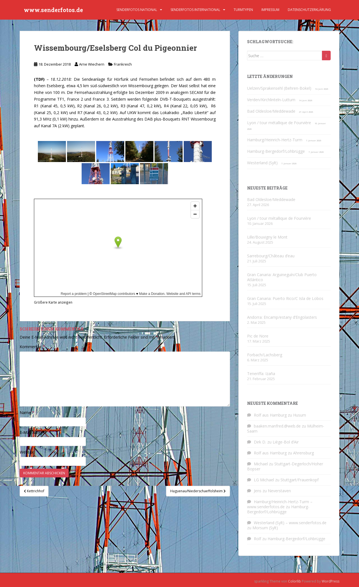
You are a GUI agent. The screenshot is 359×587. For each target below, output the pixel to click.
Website (27, 452)
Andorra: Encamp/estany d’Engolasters (282, 317)
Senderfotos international (195, 9)
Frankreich (123, 64)
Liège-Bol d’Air (286, 442)
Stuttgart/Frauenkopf (299, 479)
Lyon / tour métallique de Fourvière (279, 122)
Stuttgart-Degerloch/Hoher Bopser (285, 466)
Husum (299, 415)
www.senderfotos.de (53, 9)
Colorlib (294, 581)
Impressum (270, 9)
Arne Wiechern (91, 64)
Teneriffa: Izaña (261, 373)
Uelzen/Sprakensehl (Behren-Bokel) (279, 88)
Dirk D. (260, 442)
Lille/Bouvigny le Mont (267, 237)
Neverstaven (279, 490)
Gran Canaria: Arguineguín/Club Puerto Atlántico (282, 277)
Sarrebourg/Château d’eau (270, 255)
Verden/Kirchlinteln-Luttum (271, 99)
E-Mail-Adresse (35, 432)
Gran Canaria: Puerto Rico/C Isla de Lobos (285, 298)
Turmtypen (243, 9)
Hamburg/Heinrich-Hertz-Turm (274, 139)
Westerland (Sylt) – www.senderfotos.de (290, 522)
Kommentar (32, 346)
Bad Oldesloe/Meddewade (271, 111)
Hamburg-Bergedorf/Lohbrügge (276, 151)
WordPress (330, 581)
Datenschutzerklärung (309, 9)
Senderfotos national (136, 9)
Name (27, 412)
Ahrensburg (303, 453)
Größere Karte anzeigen (53, 302)
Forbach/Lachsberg (264, 354)
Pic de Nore (257, 336)
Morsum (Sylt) (265, 527)
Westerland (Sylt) (262, 162)
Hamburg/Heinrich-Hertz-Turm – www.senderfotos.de (279, 504)
